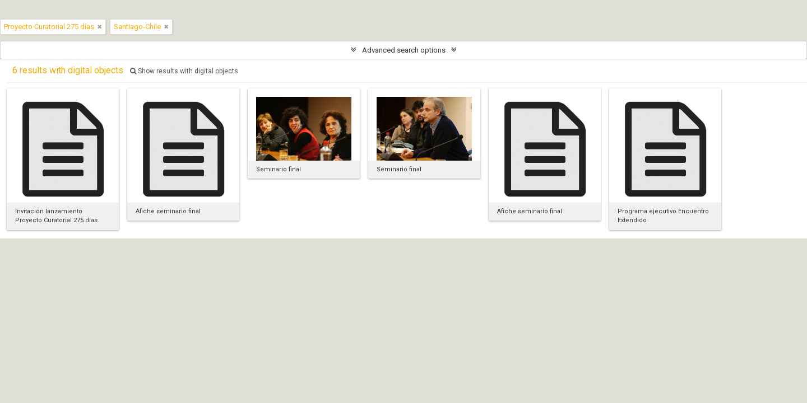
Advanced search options (404, 50)
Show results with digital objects (184, 71)
